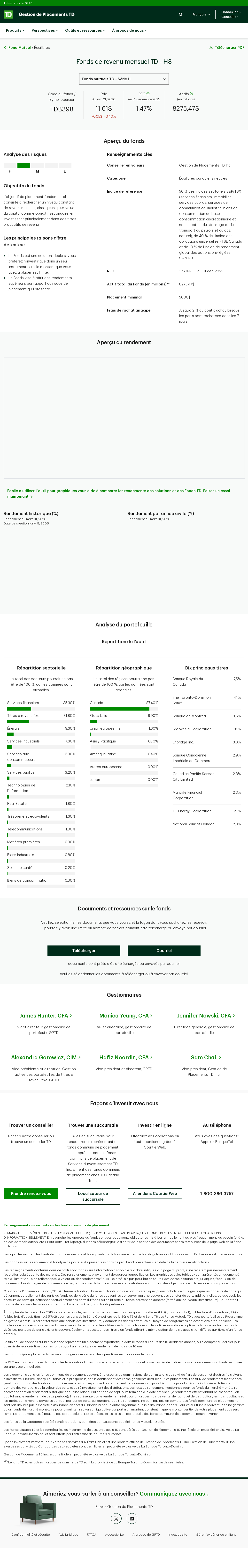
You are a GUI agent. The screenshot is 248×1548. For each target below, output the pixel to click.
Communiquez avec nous (172, 1481)
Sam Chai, (204, 1045)
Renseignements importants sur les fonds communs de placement (56, 1213)
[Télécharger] (83, 938)
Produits (15, 31)
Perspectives (45, 31)
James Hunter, (44, 1003)
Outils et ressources (85, 31)
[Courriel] (164, 938)
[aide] (147, 82)
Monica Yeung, (124, 1003)
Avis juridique (68, 1522)
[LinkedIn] (132, 1506)
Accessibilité (114, 1522)
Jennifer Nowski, (204, 1003)
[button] (180, 14)
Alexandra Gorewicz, (44, 1045)
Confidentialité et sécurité (30, 1522)
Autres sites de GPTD (18, 3)
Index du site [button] (178, 1522)
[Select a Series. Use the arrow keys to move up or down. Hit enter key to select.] (124, 67)
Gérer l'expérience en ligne (216, 1522)
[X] (116, 1506)
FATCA (91, 1522)
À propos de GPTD (146, 1522)
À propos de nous (129, 31)
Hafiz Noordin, (124, 1045)
